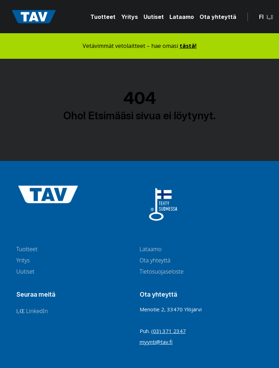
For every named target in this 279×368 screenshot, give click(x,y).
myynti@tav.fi (156, 341)
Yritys (129, 16)
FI (266, 16)
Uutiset (154, 16)
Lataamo (181, 16)
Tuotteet (103, 16)
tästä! (188, 46)
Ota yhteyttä (218, 16)
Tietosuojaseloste (162, 271)
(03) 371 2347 (168, 330)
